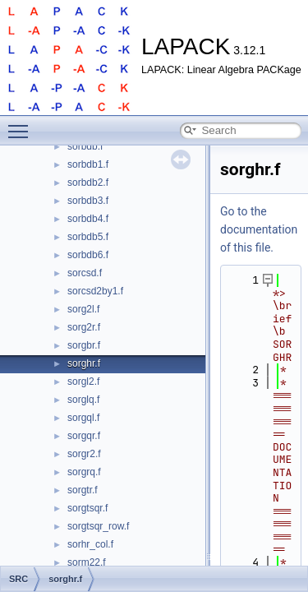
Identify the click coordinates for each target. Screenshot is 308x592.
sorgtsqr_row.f (98, 526)
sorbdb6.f (87, 255)
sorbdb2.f (87, 182)
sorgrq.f (84, 472)
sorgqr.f (83, 436)
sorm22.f (86, 562)
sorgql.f (83, 417)
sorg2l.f (83, 309)
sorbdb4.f (87, 218)
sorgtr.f (82, 490)
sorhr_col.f (90, 544)
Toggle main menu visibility (22, 124)
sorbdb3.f (87, 200)
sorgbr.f (83, 345)
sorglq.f (83, 399)
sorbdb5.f (87, 237)
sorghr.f (83, 363)
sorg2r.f (83, 327)
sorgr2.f (84, 454)
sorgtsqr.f (87, 508)
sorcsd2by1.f (95, 291)
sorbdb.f (85, 146)
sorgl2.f (83, 381)
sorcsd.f (84, 273)
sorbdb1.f (87, 164)
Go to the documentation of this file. (258, 229)
